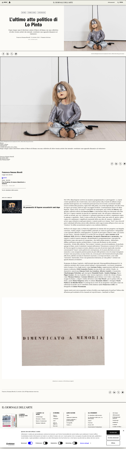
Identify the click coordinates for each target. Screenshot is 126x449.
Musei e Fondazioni (39, 423)
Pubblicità (115, 423)
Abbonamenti (110, 2)
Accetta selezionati (108, 438)
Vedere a (68, 425)
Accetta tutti (108, 433)
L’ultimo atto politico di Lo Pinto (33, 23)
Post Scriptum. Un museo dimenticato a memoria (13, 183)
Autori (89, 421)
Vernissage (115, 421)
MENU (5, 2)
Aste (53, 421)
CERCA (121, 2)
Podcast (89, 423)
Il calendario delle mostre (95, 415)
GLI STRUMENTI (91, 413)
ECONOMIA (55, 413)
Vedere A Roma (32, 12)
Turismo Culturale (39, 427)
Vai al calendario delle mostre (10, 190)
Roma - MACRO (6, 180)
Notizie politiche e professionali (70, 420)
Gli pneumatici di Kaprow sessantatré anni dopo (41, 208)
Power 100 (90, 425)
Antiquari (55, 419)
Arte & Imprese (54, 424)
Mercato (54, 427)
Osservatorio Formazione (95, 428)
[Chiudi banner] (123, 431)
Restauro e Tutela (39, 420)
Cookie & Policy (117, 428)
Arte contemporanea (33, 39)
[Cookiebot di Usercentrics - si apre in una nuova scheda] (10, 446)
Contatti (114, 425)
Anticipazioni (41, 12)
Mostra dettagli (84, 446)
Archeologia (40, 417)
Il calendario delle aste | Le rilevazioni (95, 418)
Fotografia (68, 423)
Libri (66, 415)
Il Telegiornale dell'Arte (116, 418)
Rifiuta (108, 443)
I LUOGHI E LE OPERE (40, 413)
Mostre (24, 12)
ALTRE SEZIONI (69, 413)
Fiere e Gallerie (54, 416)
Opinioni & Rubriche (71, 417)
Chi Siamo (115, 413)
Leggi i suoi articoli (7, 174)
